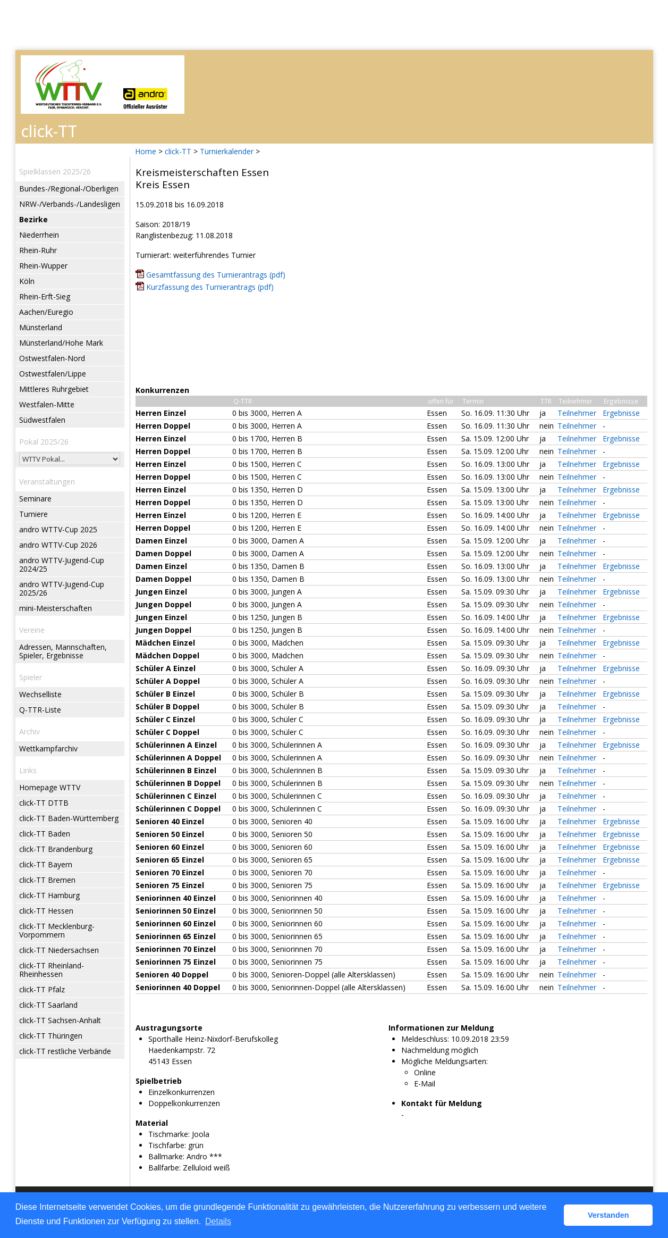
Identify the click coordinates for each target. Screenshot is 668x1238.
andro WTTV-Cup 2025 (58, 529)
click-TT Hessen (46, 911)
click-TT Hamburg (49, 895)
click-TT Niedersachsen (59, 950)
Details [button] (218, 1221)
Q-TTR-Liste (40, 710)
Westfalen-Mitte (46, 404)
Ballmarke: (166, 1156)
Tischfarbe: (167, 1145)
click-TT (178, 151)
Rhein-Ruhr (38, 250)
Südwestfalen (42, 420)
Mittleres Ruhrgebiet (54, 389)
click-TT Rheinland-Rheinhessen (51, 969)
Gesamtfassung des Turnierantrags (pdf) (215, 275)
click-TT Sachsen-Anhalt (60, 1020)
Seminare (35, 498)
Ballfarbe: (164, 1167)
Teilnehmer (576, 413)
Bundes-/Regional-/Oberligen (69, 188)
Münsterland (40, 327)
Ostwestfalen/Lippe (52, 374)
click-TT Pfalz (42, 989)
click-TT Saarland (48, 1005)
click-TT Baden (44, 834)
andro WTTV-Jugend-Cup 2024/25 (61, 564)
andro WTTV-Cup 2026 (58, 545)
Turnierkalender (226, 151)
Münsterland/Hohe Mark (61, 343)
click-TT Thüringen (50, 1036)
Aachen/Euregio (46, 312)
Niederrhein (39, 235)
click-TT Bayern (45, 864)
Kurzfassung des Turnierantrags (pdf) (210, 287)
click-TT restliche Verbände (65, 1051)
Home (145, 151)
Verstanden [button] (608, 1215)
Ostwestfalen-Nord (52, 358)
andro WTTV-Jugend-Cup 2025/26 (61, 588)
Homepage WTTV (49, 787)
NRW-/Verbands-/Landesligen (69, 204)
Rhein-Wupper (43, 266)
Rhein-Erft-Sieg (44, 296)
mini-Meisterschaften (55, 608)
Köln (27, 281)
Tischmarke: (169, 1134)
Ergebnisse (621, 413)
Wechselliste (40, 694)
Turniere (33, 514)
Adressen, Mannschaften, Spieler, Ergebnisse (63, 651)
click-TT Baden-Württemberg (69, 818)
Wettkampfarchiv (48, 748)
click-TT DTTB (44, 803)
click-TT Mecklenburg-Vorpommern (57, 930)
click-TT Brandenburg (55, 849)
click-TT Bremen (47, 880)
